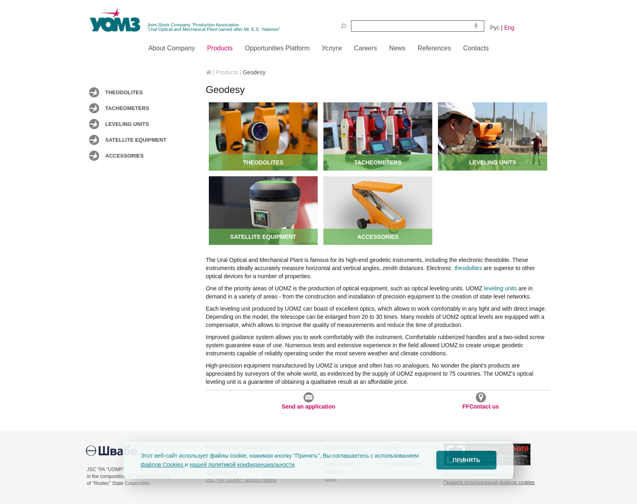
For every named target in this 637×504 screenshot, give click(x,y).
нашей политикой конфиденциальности (242, 464)
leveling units (500, 288)
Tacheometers (127, 108)
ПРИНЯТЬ (466, 460)
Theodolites (124, 92)
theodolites (467, 268)
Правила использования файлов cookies (489, 482)
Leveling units (127, 124)
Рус (495, 27)
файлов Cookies (163, 464)
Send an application (308, 401)
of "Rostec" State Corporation (118, 483)
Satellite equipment (136, 140)
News (331, 480)
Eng (509, 27)
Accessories (124, 156)
